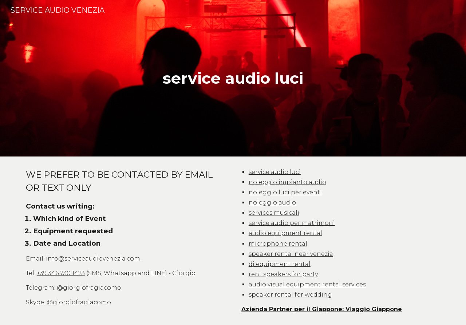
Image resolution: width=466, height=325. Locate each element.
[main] (233, 78)
